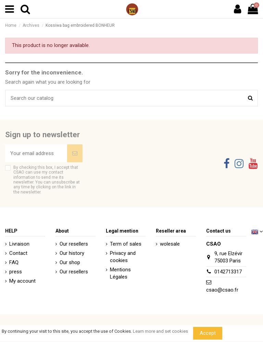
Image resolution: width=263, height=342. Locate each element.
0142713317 (228, 272)
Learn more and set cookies (160, 331)
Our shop (70, 262)
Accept (208, 333)
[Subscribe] (75, 153)
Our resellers (74, 244)
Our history (72, 253)
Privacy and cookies (123, 256)
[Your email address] (36, 153)
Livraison (19, 244)
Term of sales (125, 244)
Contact (18, 253)
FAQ (13, 262)
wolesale (170, 244)
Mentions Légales (120, 273)
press (15, 272)
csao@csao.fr (222, 290)
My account (22, 281)
